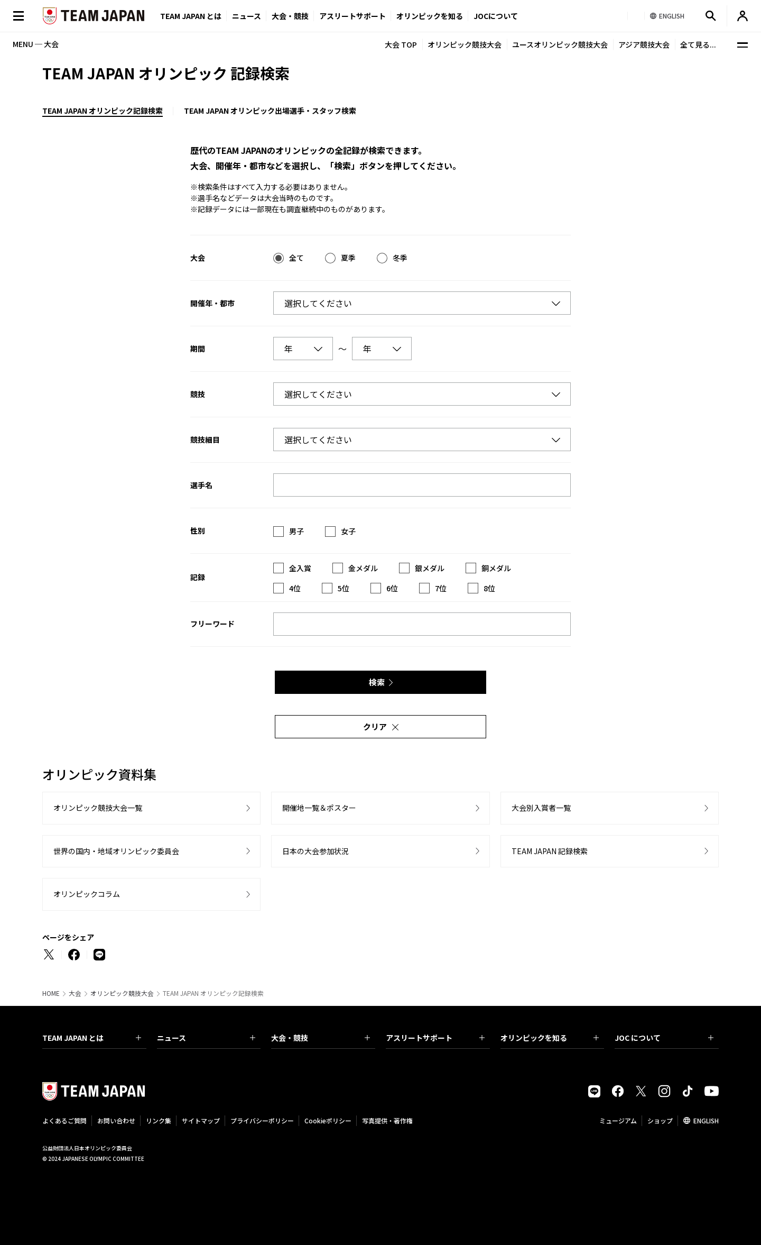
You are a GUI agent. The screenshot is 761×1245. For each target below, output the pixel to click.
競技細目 (205, 439)
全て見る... (698, 44)
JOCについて (496, 16)
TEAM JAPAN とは (91, 1037)
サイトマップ (201, 1120)
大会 (197, 257)
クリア (375, 726)
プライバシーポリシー (262, 1120)
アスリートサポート (352, 16)
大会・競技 (320, 1037)
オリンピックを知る (429, 16)
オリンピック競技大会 (465, 44)
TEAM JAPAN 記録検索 (550, 851)
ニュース (246, 16)
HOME (51, 993)
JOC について (664, 1037)
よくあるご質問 (64, 1120)
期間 (197, 348)
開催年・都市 (212, 303)
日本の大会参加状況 (315, 851)
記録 (197, 577)
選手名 (201, 485)
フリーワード (212, 623)
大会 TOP (401, 44)
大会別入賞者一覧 (541, 807)
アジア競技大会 (644, 44)
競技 (197, 394)
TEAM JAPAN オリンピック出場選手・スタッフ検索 (270, 110)
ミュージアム (618, 1120)
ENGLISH (706, 1120)
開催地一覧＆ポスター (319, 807)
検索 (377, 682)
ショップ (660, 1120)
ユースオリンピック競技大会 (560, 44)
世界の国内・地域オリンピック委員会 (116, 851)
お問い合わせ (116, 1120)
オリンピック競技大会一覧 (97, 807)
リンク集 (158, 1120)
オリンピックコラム (86, 894)
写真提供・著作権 (387, 1120)
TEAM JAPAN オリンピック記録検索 (102, 110)
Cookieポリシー (327, 1120)
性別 (197, 530)
